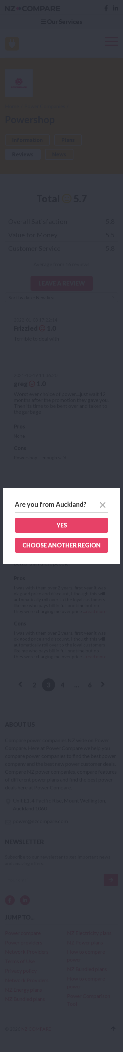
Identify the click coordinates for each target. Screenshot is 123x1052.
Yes (61, 525)
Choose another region (61, 545)
